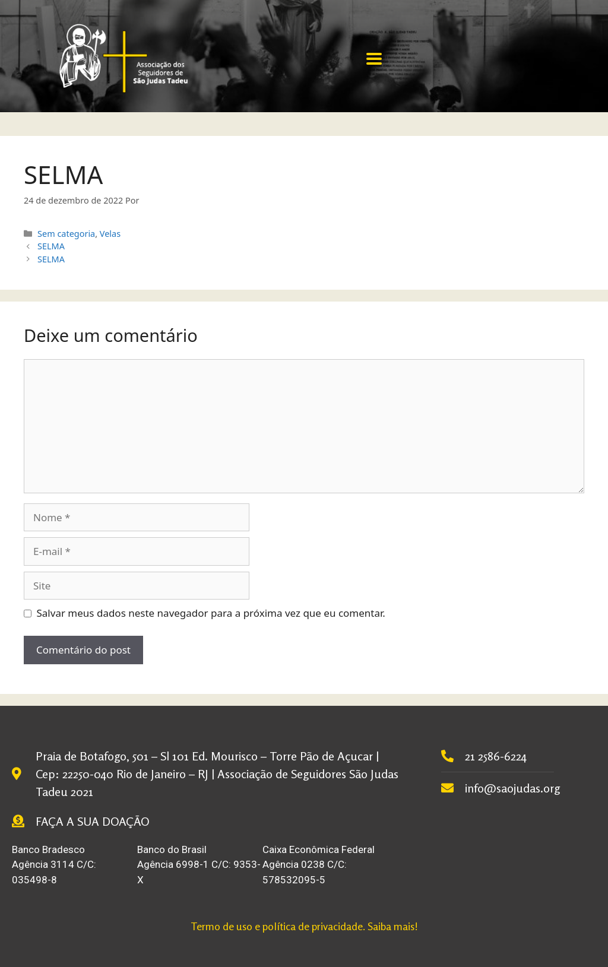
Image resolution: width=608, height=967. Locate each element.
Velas (110, 233)
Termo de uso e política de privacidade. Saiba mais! (304, 926)
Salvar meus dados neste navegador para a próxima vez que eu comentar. (211, 613)
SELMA (51, 246)
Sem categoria (66, 233)
